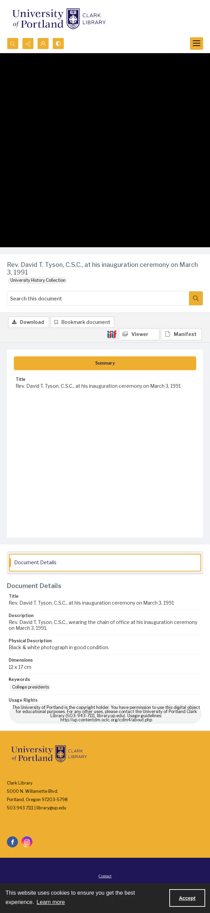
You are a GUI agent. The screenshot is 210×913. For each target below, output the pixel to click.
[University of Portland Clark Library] (58, 18)
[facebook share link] (12, 841)
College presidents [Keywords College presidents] (30, 687)
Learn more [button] (51, 902)
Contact (105, 876)
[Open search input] (12, 43)
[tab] (105, 363)
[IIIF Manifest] (181, 334)
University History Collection (38, 280)
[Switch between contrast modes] (58, 43)
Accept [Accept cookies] (187, 898)
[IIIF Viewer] (139, 334)
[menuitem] (105, 876)
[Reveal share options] (27, 43)
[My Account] (43, 43)
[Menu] (196, 43)
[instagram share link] (26, 841)
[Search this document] (98, 298)
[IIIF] (111, 334)
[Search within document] (196, 298)
